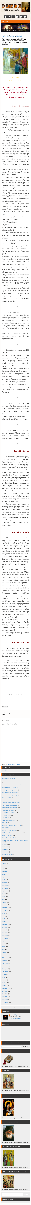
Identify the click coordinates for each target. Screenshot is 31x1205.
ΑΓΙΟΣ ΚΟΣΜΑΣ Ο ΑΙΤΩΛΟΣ (8, 778)
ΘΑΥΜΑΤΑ (4, 822)
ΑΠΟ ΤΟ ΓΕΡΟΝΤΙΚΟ (6, 797)
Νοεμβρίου (4, 932)
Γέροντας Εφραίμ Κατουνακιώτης (10, 802)
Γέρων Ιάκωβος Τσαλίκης (8, 810)
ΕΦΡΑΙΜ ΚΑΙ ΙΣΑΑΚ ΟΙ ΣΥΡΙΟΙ (9, 820)
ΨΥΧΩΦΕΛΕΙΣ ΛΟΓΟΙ (7, 854)
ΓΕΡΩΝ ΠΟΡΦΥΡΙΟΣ (6, 815)
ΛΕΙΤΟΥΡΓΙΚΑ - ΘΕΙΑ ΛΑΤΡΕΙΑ (9, 830)
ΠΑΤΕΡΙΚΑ (4, 844)
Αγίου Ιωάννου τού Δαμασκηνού (10, 792)
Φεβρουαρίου (5, 871)
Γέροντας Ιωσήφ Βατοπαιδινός (9, 805)
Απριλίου (4, 863)
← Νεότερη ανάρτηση (7, 713)
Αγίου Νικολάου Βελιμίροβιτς (9, 795)
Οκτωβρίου (5, 885)
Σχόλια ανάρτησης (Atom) (14, 764)
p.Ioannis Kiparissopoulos (17, 35)
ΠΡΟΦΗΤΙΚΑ (5, 849)
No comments (19, 36)
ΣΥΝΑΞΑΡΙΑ (5, 852)
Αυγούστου (5, 877)
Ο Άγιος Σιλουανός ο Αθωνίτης (9, 837)
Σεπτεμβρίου (5, 888)
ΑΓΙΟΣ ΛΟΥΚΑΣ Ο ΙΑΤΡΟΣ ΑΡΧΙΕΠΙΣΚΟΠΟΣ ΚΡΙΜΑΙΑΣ (14, 781)
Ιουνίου (4, 896)
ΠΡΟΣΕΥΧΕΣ (5, 847)
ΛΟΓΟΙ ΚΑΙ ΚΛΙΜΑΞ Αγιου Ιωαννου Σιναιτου (12, 832)
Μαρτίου (4, 874)
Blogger (24, 1007)
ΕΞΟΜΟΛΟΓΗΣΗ (6, 817)
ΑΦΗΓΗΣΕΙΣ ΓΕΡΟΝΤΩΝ (7, 800)
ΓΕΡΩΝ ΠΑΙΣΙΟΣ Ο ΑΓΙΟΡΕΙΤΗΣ (9, 812)
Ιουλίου (4, 893)
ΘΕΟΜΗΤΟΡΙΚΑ (5, 827)
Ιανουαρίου (5, 866)
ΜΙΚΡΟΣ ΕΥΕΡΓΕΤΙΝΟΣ (8, 36)
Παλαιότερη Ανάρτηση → (23, 713)
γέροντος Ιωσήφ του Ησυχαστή (10, 807)
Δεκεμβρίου (5, 930)
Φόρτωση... (5, 770)
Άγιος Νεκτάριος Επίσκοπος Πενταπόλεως (12, 785)
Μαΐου (3, 868)
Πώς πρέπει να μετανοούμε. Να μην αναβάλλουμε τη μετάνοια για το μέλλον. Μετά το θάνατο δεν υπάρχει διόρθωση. (14, 41)
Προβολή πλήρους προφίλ (15, 1018)
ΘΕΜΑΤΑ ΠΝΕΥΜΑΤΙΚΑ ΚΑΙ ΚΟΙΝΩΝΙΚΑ (11, 825)
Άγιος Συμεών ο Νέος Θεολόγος (10, 790)
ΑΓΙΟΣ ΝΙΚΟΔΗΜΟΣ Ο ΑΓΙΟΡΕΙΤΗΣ (10, 787)
